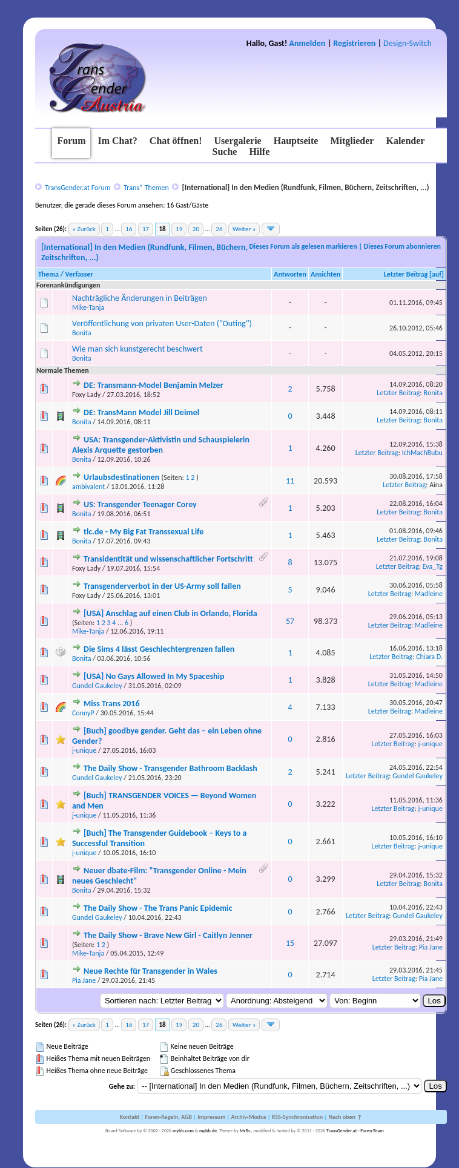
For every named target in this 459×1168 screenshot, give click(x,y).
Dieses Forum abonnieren (402, 246)
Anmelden (307, 43)
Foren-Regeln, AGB (168, 1117)
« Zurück (84, 229)
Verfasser (79, 274)
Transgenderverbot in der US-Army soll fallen (162, 586)
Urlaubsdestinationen (121, 477)
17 (145, 229)
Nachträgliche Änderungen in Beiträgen (139, 298)
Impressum (211, 1117)
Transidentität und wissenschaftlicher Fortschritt (168, 559)
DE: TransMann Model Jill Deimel (141, 412)
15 (290, 943)
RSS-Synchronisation (297, 1117)
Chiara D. (429, 656)
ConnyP (83, 713)
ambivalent (88, 486)
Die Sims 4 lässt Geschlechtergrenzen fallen (159, 649)
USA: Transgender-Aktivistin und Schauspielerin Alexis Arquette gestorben (160, 445)
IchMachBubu (422, 452)
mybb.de (208, 1130)
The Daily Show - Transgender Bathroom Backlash (170, 768)
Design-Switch (407, 43)
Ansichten (325, 274)
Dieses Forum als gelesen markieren (303, 246)
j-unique (84, 750)
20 (196, 229)
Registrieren (354, 43)
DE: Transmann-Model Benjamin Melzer (153, 385)
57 (290, 621)
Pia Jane (431, 947)
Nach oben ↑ (345, 1117)
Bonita (81, 333)
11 (290, 481)
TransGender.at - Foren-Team (355, 1130)
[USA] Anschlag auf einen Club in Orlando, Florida (170, 613)
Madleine (429, 593)
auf (436, 274)
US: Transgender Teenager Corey (140, 504)
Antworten (290, 274)
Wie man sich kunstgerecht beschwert (137, 349)
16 (128, 229)
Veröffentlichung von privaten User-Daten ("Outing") (162, 323)
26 (219, 229)
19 (179, 229)
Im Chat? (117, 141)
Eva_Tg (433, 566)
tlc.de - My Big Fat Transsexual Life (143, 532)
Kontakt (129, 1117)
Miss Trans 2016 (111, 703)
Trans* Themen (146, 187)
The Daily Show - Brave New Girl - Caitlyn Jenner (168, 935)
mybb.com (183, 1130)
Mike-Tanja (88, 307)
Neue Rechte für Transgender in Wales (150, 971)
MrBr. (245, 1130)
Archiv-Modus (248, 1117)
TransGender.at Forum (77, 187)
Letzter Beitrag (406, 274)
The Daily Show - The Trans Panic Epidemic (158, 908)
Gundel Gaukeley (97, 685)
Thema (48, 274)
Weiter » (244, 229)
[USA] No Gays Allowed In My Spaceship (154, 676)
